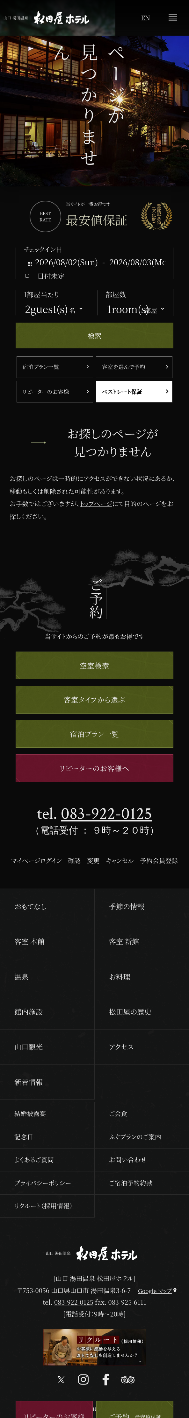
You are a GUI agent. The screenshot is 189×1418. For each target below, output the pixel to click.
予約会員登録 (159, 860)
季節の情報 (126, 906)
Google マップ (155, 1291)
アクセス (121, 1046)
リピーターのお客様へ (95, 768)
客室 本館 (29, 941)
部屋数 (115, 294)
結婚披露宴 (30, 1113)
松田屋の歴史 (130, 1011)
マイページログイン (36, 860)
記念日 (23, 1136)
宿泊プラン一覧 (40, 367)
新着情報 (28, 1082)
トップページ (96, 503)
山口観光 (28, 1046)
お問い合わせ (128, 1159)
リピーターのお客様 (45, 391)
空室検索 (94, 665)
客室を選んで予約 (123, 367)
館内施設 (28, 1011)
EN (145, 17)
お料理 (119, 976)
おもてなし (30, 906)
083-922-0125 (106, 814)
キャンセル (120, 860)
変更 (93, 860)
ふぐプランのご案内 (135, 1136)
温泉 (21, 976)
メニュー (172, 18)
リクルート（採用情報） (43, 1205)
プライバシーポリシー (42, 1182)
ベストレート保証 (122, 391)
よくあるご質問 (34, 1159)
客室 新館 (124, 941)
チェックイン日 (43, 249)
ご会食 (118, 1113)
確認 (74, 860)
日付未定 (51, 276)
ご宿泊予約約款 (130, 1182)
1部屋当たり (41, 294)
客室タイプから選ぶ (95, 699)
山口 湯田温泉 (46, 18)
